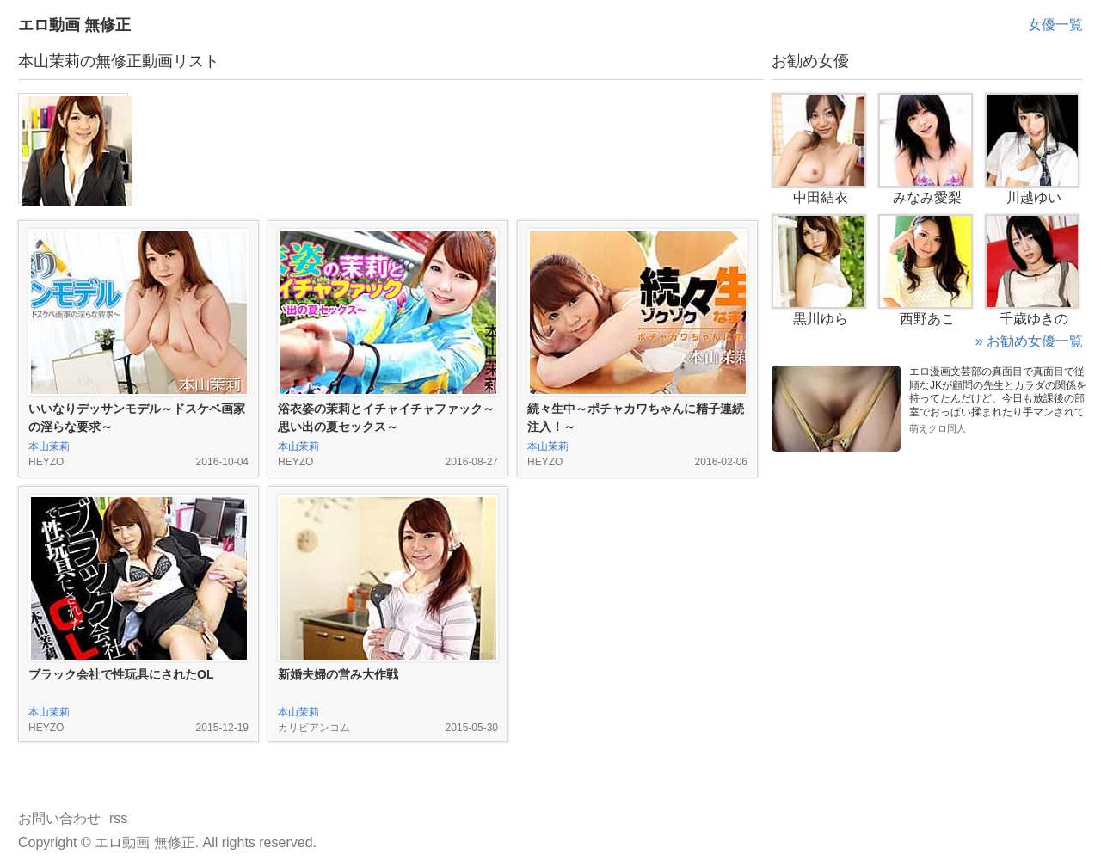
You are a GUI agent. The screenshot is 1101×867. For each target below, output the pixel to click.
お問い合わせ (59, 818)
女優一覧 (1055, 24)
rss (118, 818)
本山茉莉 (49, 446)
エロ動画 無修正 (74, 25)
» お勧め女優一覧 (1029, 341)
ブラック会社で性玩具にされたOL (120, 674)
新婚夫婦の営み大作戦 (338, 674)
